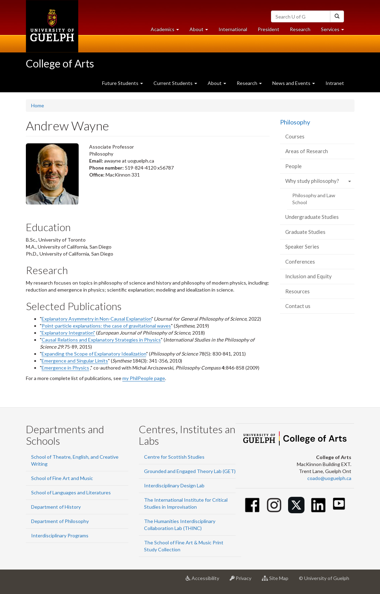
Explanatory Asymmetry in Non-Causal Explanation (96, 319)
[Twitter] (296, 505)
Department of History (56, 507)
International (232, 29)
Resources (297, 291)
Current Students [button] (175, 83)
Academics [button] (167, 31)
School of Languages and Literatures (71, 492)
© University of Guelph (324, 578)
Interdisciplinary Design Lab (174, 485)
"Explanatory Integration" (67, 333)
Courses (294, 136)
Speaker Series (302, 246)
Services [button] (335, 31)
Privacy (243, 580)
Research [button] (249, 83)
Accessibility (205, 580)
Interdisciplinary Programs (59, 535)
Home (37, 105)
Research (303, 31)
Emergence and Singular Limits (75, 361)
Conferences (300, 261)
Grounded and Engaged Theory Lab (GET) (190, 471)
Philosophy (295, 122)
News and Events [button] (293, 83)
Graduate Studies (305, 232)
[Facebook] (252, 505)
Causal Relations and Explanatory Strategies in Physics (101, 340)
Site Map (278, 580)
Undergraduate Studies (312, 217)
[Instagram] (274, 505)
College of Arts (60, 63)
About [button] (201, 31)
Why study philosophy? (312, 181)
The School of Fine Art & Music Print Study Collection (183, 545)
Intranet (334, 83)
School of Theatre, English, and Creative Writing (75, 460)
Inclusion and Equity (308, 276)
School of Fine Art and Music (62, 478)
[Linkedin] (318, 505)
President (268, 29)
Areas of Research (306, 151)
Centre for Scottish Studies (174, 457)
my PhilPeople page (143, 378)
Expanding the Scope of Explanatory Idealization (94, 354)
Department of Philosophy (60, 521)
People (293, 166)
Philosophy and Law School (313, 198)
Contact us (297, 306)
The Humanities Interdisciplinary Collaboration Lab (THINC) (179, 524)
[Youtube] (339, 503)
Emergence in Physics (65, 368)
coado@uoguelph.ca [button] (329, 478)
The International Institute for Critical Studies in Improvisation (186, 503)
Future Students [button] (122, 83)
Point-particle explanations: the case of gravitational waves (106, 326)
